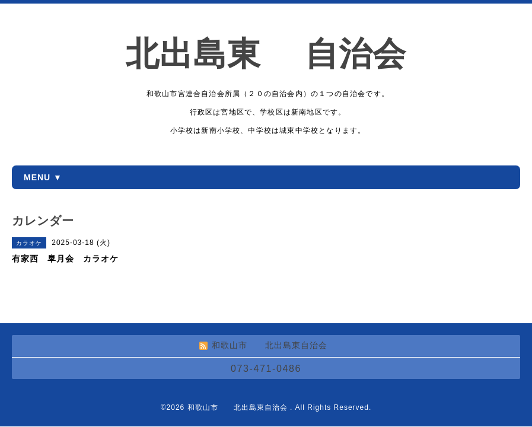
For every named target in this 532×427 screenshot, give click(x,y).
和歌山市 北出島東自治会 (238, 407)
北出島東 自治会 (283, 53)
